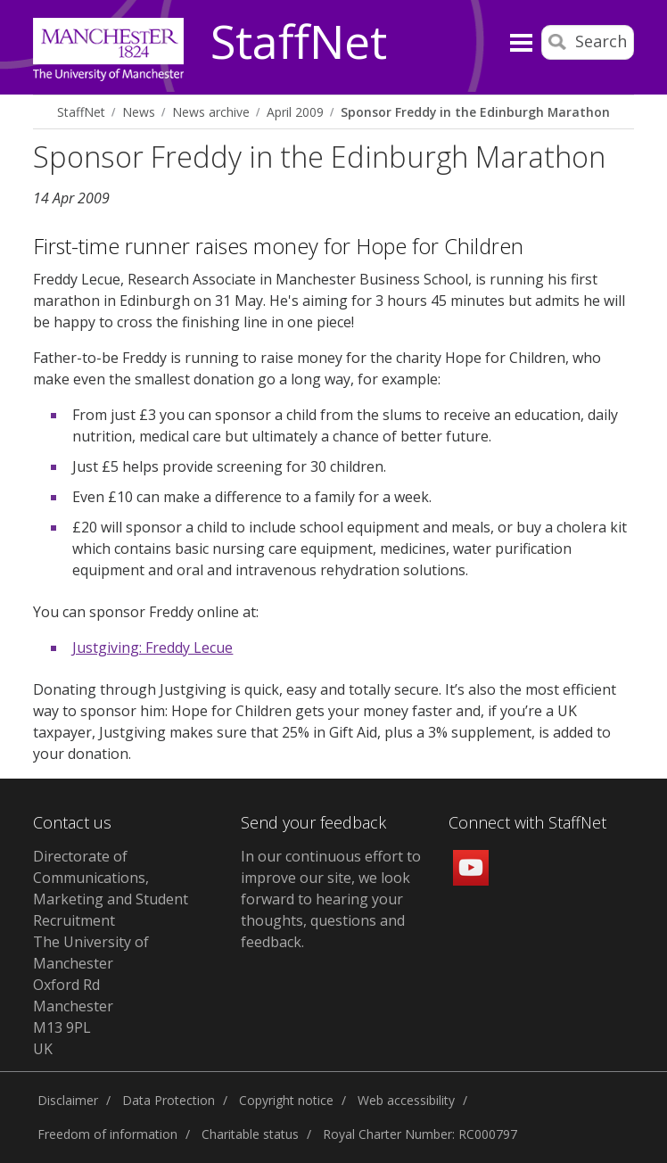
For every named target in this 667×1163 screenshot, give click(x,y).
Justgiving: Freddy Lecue (152, 647)
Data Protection (168, 1100)
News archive (211, 111)
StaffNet (298, 42)
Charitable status (250, 1134)
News (138, 111)
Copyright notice (286, 1100)
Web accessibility (406, 1100)
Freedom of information (107, 1134)
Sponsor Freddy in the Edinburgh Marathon (475, 111)
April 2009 (295, 111)
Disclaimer (67, 1100)
